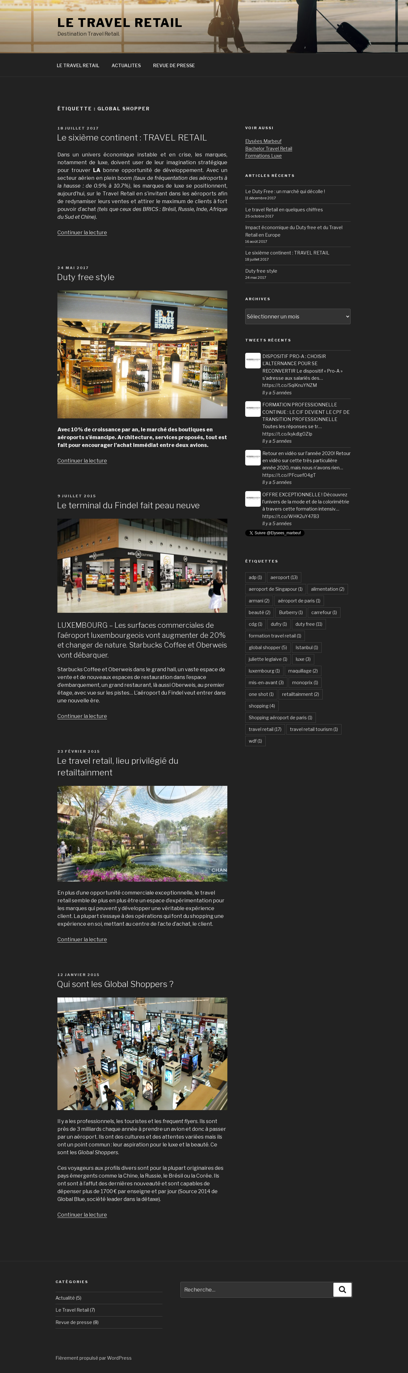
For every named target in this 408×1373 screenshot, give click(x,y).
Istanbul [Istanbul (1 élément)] (306, 647)
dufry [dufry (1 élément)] (279, 624)
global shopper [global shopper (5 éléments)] (268, 647)
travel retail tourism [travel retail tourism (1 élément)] (314, 729)
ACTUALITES (126, 65)
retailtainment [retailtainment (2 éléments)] (300, 694)
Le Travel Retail (72, 1310)
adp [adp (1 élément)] (255, 577)
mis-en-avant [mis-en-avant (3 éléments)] (266, 682)
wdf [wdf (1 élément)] (255, 741)
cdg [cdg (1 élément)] (255, 624)
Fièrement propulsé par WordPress (93, 1358)
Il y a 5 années (277, 392)
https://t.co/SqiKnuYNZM (289, 385)
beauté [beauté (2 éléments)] (259, 612)
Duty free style (85, 277)
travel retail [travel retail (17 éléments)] (265, 729)
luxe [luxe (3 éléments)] (303, 659)
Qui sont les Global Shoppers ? (115, 984)
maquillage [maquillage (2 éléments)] (303, 671)
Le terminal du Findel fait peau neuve (128, 505)
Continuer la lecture (82, 232)
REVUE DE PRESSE (174, 65)
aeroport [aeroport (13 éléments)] (284, 577)
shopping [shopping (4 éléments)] (262, 706)
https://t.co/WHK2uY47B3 (290, 516)
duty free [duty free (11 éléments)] (308, 624)
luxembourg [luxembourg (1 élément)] (264, 671)
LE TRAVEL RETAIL (120, 23)
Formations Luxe (263, 155)
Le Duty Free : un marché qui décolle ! (285, 191)
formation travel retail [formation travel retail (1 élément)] (275, 635)
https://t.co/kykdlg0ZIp (287, 434)
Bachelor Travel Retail (268, 148)
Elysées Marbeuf (263, 141)
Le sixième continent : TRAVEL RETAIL (132, 137)
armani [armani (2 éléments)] (259, 600)
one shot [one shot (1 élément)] (261, 694)
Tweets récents (268, 340)
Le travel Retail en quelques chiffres (284, 209)
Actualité (65, 1298)
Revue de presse (73, 1322)
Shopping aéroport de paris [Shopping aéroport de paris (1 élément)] (280, 717)
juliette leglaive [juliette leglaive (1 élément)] (268, 659)
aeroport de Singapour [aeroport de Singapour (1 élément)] (276, 589)
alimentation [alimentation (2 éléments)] (327, 589)
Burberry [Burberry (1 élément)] (291, 612)
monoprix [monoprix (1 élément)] (305, 682)
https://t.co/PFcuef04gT (289, 475)
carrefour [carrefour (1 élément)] (324, 612)
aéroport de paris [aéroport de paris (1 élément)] (299, 600)
